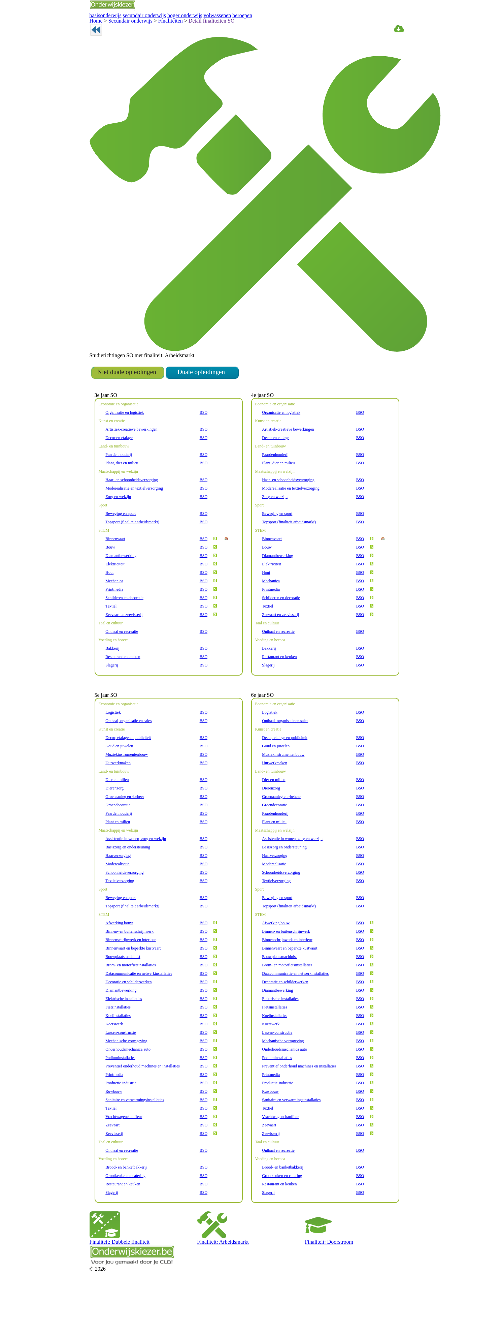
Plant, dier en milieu (121, 488)
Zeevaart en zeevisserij (124, 640)
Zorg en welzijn (117, 522)
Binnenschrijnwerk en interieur (130, 974)
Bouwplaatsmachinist (122, 991)
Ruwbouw (113, 1126)
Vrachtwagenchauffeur (123, 1151)
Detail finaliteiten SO (189, 19)
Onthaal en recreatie (122, 657)
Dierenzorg (114, 822)
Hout (109, 598)
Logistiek (112, 747)
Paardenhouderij (119, 480)
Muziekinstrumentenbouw (126, 789)
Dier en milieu (116, 814)
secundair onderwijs (136, 14)
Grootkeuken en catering (125, 1210)
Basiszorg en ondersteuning (128, 881)
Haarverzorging (118, 890)
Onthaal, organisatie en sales (129, 755)
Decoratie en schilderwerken (128, 1016)
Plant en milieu (117, 856)
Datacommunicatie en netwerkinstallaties (138, 1008)
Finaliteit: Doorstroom (324, 1272)
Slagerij (111, 690)
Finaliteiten (157, 19)
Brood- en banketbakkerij (125, 1202)
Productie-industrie (120, 1117)
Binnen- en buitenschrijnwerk (129, 966)
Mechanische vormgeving (126, 1075)
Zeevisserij (114, 1168)
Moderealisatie (117, 898)
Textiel (110, 631)
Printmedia (114, 615)
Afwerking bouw (118, 957)
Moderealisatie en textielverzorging (133, 514)
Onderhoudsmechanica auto (128, 1084)
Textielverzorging (119, 915)
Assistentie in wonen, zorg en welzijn (135, 873)
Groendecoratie (118, 839)
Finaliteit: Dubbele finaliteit (113, 1272)
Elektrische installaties (123, 1033)
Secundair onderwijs (124, 19)
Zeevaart (112, 1159)
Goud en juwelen (119, 780)
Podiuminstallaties (120, 1092)
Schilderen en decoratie (124, 623)
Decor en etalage (119, 463)
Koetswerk (114, 1058)
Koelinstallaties (117, 1050)
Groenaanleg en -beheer (125, 831)
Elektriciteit (114, 589)
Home (95, 19)
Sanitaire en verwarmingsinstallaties (134, 1134)
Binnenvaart (115, 564)
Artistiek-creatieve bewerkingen (130, 455)
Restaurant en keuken (123, 682)
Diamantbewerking (120, 581)
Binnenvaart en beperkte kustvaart (133, 983)
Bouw (110, 572)
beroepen (219, 14)
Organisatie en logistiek (124, 438)
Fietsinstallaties (117, 1042)
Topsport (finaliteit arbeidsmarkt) (131, 547)
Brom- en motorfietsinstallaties (130, 999)
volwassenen (197, 14)
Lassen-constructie (120, 1067)
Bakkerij (112, 674)
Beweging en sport (120, 539)
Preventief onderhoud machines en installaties (142, 1100)
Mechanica (114, 606)
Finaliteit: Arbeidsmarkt (217, 1272)
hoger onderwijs (170, 14)
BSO (204, 438)
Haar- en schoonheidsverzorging (132, 505)
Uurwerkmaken (118, 797)
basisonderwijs (103, 14)
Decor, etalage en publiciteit (127, 772)
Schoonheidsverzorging (124, 907)
